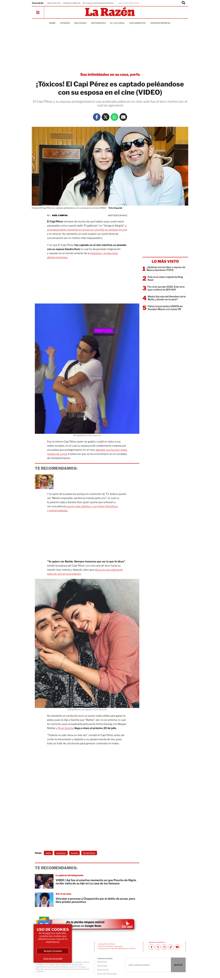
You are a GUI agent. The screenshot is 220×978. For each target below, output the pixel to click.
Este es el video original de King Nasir (165, 278)
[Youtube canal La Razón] (177, 947)
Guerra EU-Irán (54, 3)
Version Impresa (160, 23)
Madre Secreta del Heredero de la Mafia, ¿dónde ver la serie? (167, 298)
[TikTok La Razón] (170, 947)
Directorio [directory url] (102, 961)
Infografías (98, 23)
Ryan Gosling (66, 728)
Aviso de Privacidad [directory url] (107, 973)
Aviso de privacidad (52, 958)
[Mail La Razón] (123, 117)
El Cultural (117, 23)
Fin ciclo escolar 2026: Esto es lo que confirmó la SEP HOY (166, 288)
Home (52, 23)
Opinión (65, 23)
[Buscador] (183, 3)
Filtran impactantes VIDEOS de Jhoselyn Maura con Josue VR (165, 308)
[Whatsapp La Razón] (114, 117)
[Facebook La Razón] (97, 117)
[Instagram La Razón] (164, 947)
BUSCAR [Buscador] (178, 965)
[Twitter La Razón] (105, 117)
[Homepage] (110, 12)
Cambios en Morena (71, 3)
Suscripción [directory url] (103, 969)
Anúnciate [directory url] (102, 965)
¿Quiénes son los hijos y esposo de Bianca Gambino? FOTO (166, 269)
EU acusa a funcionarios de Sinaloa (98, 3)
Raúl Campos (60, 215)
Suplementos (137, 23)
